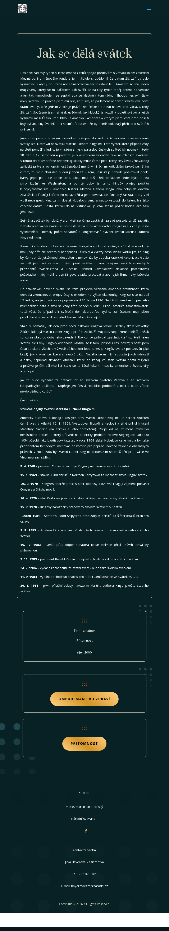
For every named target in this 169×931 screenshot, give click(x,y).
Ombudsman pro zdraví (84, 699)
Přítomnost (84, 743)
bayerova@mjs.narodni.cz (89, 886)
